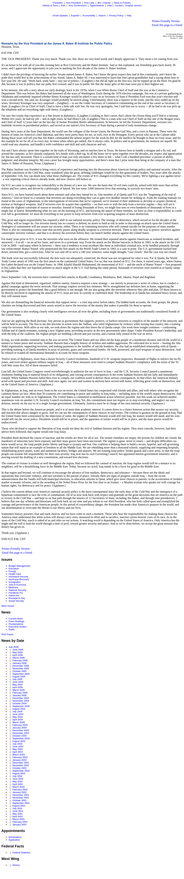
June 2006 (17, 649)
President (58, 2)
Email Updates (60, 15)
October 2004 (19, 703)
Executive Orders (18, 626)
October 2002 (19, 768)
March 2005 (18, 690)
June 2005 (17, 682)
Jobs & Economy (17, 584)
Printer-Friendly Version (166, 21)
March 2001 (18, 819)
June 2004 (17, 714)
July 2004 (17, 711)
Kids (63, 5)
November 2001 (20, 797)
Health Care (15, 574)
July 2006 (14, 647)
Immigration (15, 582)
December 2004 (20, 698)
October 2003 (19, 735)
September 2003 (21, 738)
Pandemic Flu (16, 592)
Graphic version (133, 5)
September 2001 (21, 803)
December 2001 (20, 795)
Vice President (73, 2)
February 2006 (20, 660)
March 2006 (18, 657)
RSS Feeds (7, 634)
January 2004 (19, 727)
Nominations (15, 837)
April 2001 (17, 816)
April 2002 (17, 784)
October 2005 (19, 671)
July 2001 (17, 808)
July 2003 (17, 743)
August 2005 (18, 676)
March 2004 (18, 722)
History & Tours (50, 5)
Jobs (109, 5)
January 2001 (19, 824)
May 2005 (17, 684)
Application (14, 839)
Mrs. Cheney (104, 2)
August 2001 (18, 805)
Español (75, 15)
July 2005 (17, 679)
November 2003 (20, 733)
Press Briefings (16, 621)
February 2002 (20, 789)
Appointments (97, 5)
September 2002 (21, 770)
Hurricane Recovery (19, 579)
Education (14, 568)
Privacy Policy (116, 15)
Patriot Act (14, 595)
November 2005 (20, 668)
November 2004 (20, 700)
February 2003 (20, 757)
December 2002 (20, 762)
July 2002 (17, 776)
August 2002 (18, 773)
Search (102, 15)
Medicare (13, 587)
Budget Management (19, 566)
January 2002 (19, 792)
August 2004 (18, 709)
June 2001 (17, 811)
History (16, 865)
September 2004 (21, 706)
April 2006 (17, 655)
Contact (119, 5)
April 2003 (17, 752)
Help (129, 15)
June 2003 (17, 746)
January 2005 (19, 695)
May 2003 (17, 749)
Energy (12, 571)
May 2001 (17, 813)
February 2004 (20, 725)
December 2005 (20, 665)
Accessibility (88, 15)
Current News (16, 618)
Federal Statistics (21, 852)
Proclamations (16, 624)
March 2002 (18, 787)
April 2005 (17, 687)
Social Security (16, 601)
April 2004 (17, 719)
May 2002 (17, 781)
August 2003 (18, 741)
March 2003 (18, 754)
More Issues (7, 606)
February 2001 (20, 822)
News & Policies (122, 2)
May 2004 (17, 717)
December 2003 (20, 730)
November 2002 (20, 765)
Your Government (77, 5)
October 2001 (19, 800)
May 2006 (17, 652)
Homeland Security (18, 576)
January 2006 (19, 663)
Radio (12, 629)
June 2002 (17, 778)
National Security (17, 590)
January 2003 (19, 760)
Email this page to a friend (167, 25)
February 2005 (20, 692)
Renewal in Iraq (17, 598)
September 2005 (21, 674)
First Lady (89, 2)
